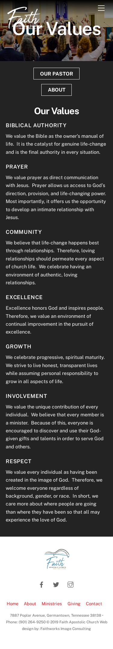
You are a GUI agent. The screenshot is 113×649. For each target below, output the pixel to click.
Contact (94, 603)
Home (12, 603)
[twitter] (56, 583)
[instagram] (70, 583)
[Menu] (101, 8)
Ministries (52, 603)
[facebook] (42, 583)
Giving (73, 603)
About (30, 603)
